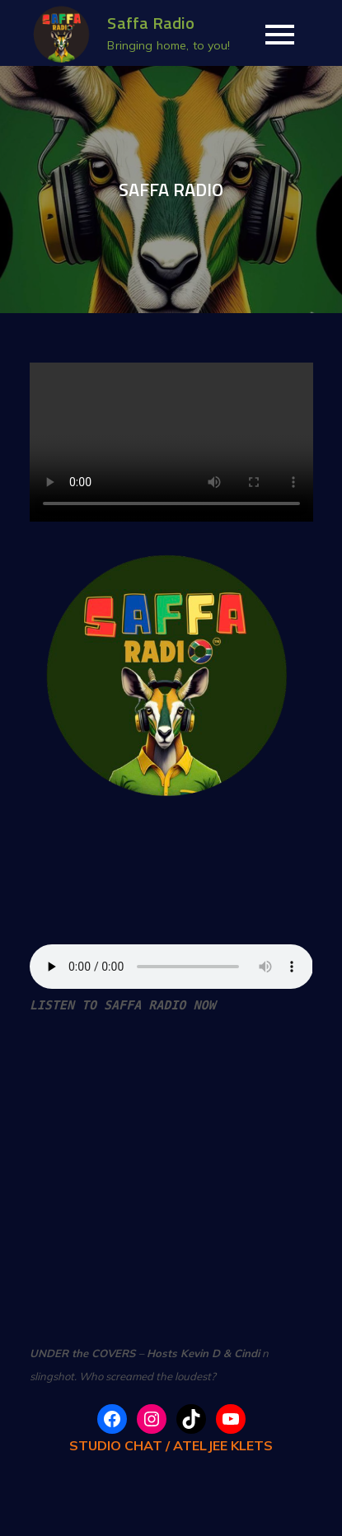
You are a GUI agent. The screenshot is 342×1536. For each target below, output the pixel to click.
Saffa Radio (150, 22)
